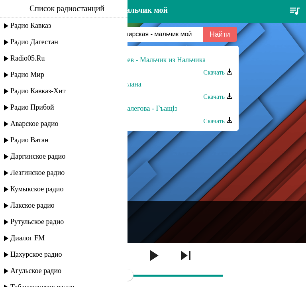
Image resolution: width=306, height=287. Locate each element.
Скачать (218, 72)
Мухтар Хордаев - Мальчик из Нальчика (145, 60)
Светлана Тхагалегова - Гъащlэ (131, 108)
